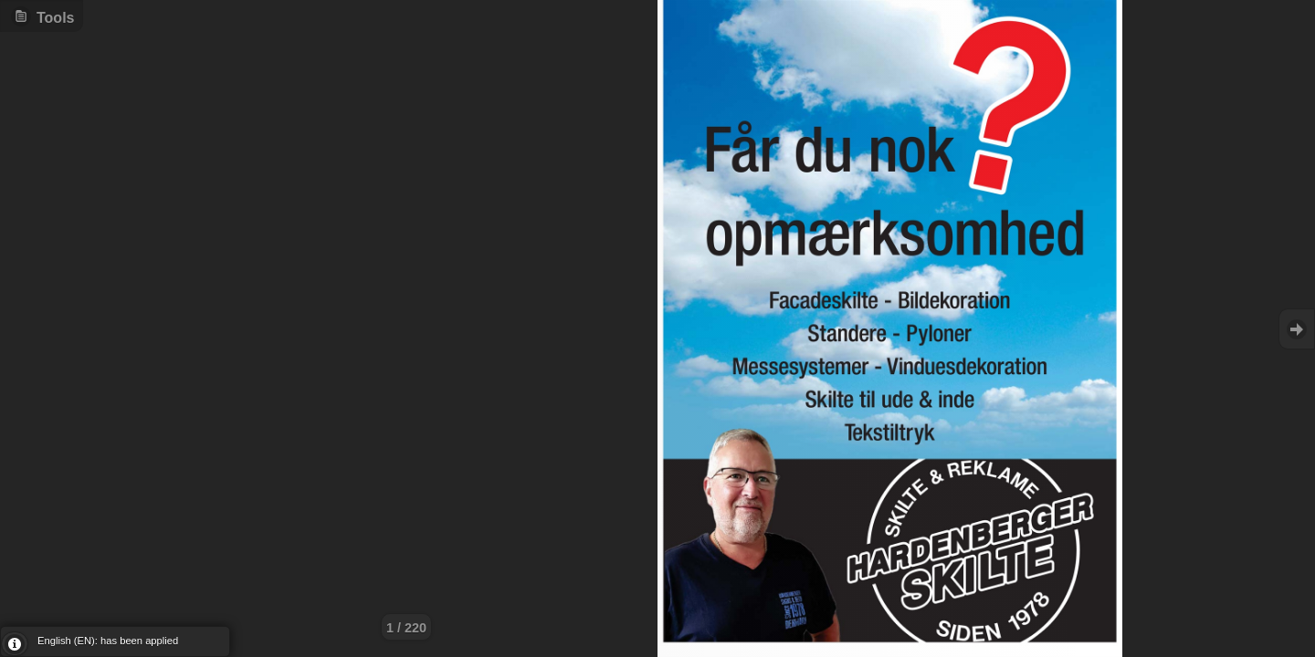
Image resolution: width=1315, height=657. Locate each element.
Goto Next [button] (1296, 328)
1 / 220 (406, 627)
